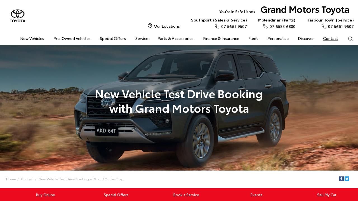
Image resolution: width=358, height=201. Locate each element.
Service (141, 38)
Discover (306, 38)
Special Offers (113, 38)
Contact (330, 38)
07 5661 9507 (219, 23)
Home (11, 178)
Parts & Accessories (175, 38)
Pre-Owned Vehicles (72, 38)
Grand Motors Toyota (285, 10)
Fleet (253, 38)
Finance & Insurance (221, 38)
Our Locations (167, 26)
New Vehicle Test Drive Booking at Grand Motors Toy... (82, 178)
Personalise (278, 38)
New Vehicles (32, 38)
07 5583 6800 (276, 23)
